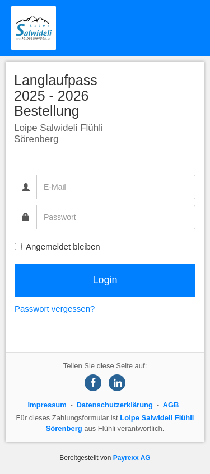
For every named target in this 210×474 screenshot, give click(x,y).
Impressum (47, 405)
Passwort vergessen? (55, 308)
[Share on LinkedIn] (117, 382)
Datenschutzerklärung (114, 405)
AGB (171, 405)
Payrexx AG (132, 458)
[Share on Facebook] (93, 382)
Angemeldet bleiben (57, 246)
